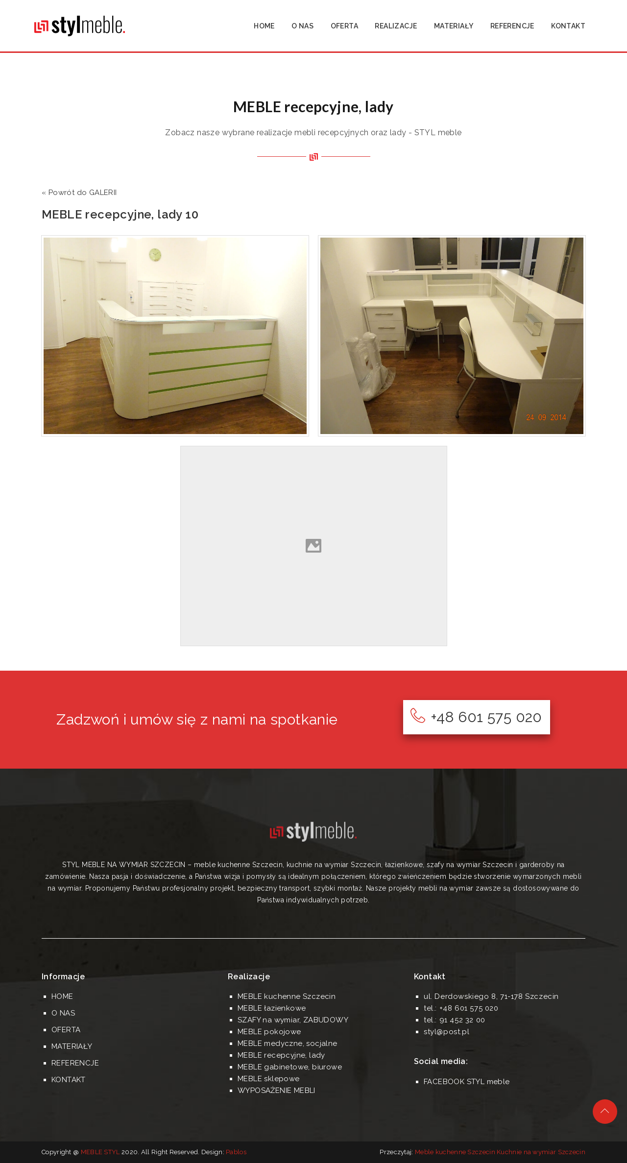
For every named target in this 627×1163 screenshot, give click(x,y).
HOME (264, 26)
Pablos (236, 1152)
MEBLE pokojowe (269, 1031)
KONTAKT (568, 26)
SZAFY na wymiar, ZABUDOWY (293, 1020)
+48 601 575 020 (476, 717)
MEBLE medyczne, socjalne (288, 1043)
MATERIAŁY (454, 26)
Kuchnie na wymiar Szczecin (541, 1152)
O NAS (302, 26)
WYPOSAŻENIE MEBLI (276, 1090)
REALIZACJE (396, 26)
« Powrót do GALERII (79, 192)
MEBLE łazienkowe (272, 1008)
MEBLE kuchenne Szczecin (287, 996)
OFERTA (344, 26)
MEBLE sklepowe (269, 1078)
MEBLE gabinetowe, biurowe (290, 1067)
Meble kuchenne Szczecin (455, 1152)
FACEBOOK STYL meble (467, 1081)
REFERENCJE (512, 26)
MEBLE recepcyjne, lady (281, 1055)
